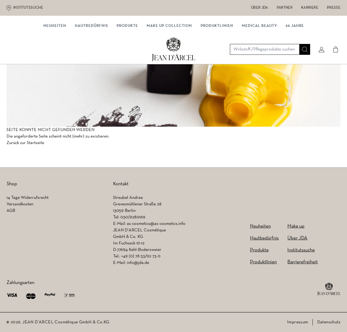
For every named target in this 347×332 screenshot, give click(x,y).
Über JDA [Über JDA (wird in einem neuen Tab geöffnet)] (259, 7)
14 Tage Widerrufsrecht (28, 198)
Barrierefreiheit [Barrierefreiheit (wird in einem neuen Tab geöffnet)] (302, 262)
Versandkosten (20, 204)
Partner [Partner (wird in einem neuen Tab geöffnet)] (285, 7)
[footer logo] (328, 289)
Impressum (297, 322)
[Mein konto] (319, 34)
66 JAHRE (295, 56)
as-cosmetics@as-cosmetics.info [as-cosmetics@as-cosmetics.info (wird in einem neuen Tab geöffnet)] (156, 224)
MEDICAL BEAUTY (259, 56)
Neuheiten (260, 226)
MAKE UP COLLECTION (169, 56)
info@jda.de (138, 263)
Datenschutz (328, 322)
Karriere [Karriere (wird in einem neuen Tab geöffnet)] (309, 7)
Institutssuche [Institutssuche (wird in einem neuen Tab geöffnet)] (28, 7)
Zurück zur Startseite (25, 144)
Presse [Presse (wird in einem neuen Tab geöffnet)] (333, 7)
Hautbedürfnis (91, 56)
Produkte (127, 56)
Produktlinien (217, 56)
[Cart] (333, 34)
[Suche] (302, 34)
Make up (295, 226)
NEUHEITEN (54, 56)
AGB (11, 211)
